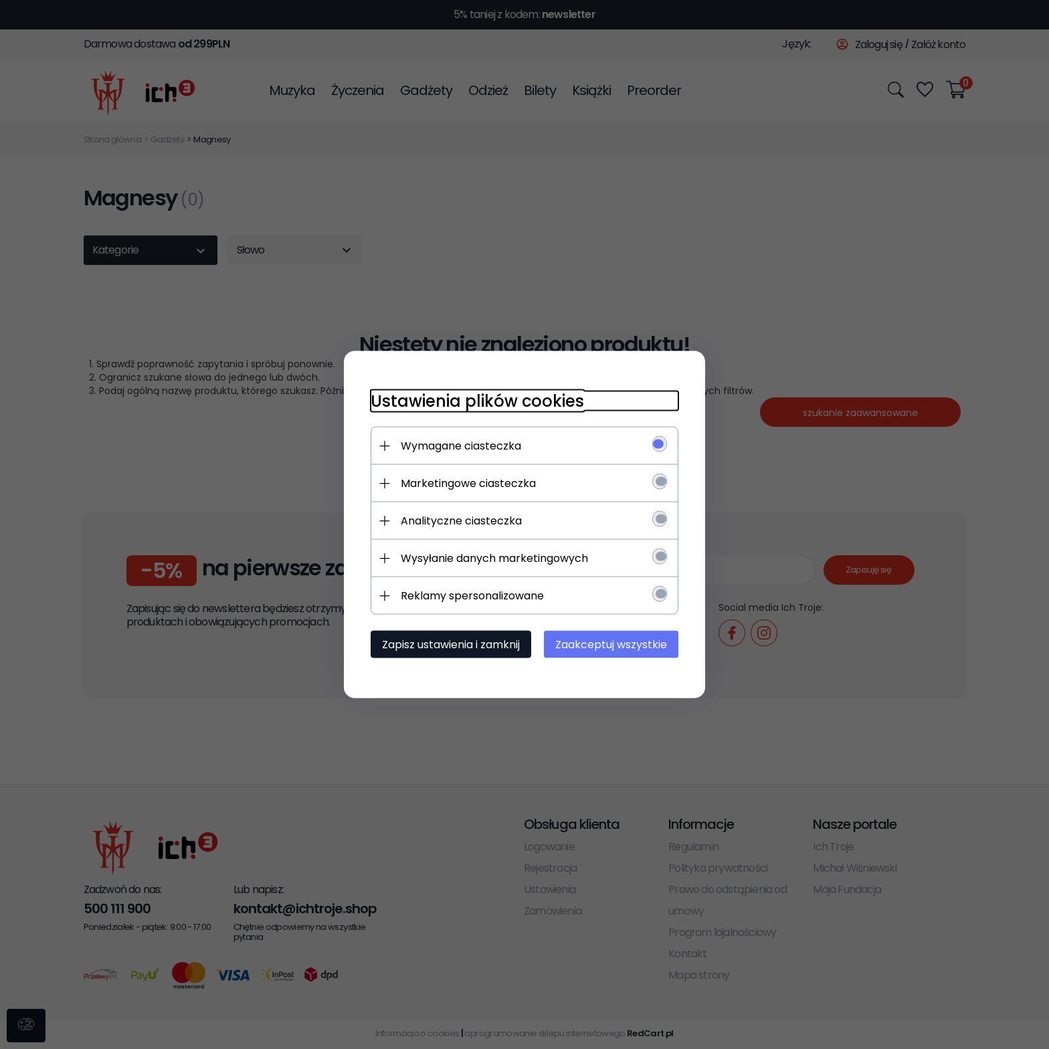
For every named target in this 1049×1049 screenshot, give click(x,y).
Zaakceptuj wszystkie (611, 644)
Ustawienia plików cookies (477, 401)
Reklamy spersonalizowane (472, 595)
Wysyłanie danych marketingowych (494, 558)
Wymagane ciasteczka (461, 446)
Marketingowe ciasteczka (468, 483)
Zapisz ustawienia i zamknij (451, 644)
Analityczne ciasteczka (461, 521)
